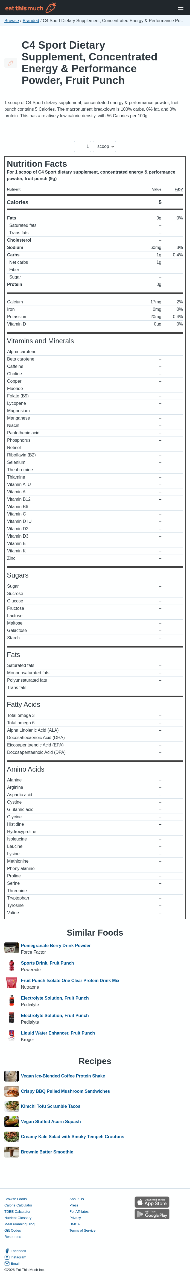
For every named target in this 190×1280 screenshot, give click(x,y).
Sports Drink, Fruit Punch (47, 963)
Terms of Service (82, 1230)
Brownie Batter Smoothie (47, 1152)
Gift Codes (12, 1230)
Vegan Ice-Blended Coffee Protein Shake (63, 1076)
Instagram (15, 1257)
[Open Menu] (181, 7)
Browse (11, 20)
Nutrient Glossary (17, 1218)
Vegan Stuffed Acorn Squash (51, 1121)
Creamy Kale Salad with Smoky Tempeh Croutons (72, 1137)
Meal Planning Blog (19, 1224)
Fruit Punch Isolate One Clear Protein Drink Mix (70, 980)
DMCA (74, 1224)
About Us (76, 1199)
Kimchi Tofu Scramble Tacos (50, 1106)
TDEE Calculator (17, 1211)
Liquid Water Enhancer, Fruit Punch (58, 1033)
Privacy (75, 1218)
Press (73, 1205)
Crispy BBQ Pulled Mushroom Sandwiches (65, 1091)
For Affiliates (79, 1211)
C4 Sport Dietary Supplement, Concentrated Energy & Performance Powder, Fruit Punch (89, 62)
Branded (31, 20)
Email (11, 1263)
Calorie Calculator (18, 1205)
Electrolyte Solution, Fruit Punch (55, 998)
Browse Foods (15, 1199)
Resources (12, 1237)
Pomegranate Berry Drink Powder (56, 945)
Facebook (15, 1250)
